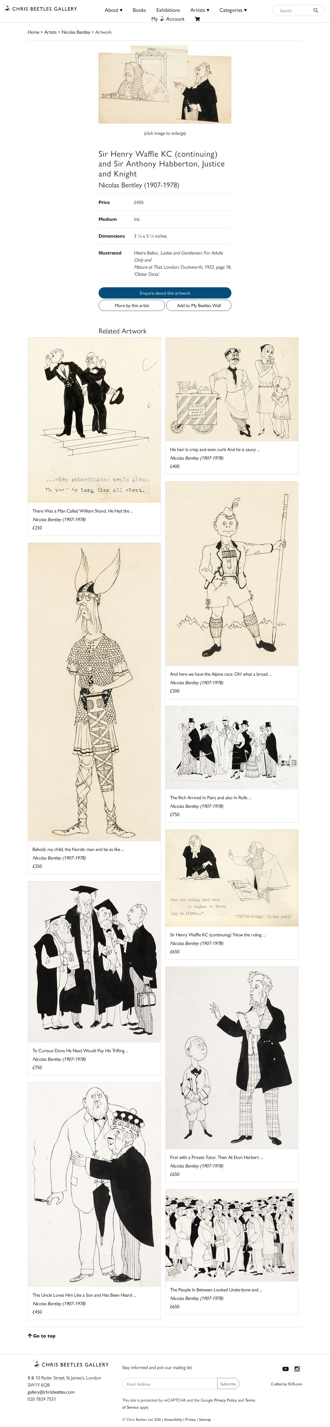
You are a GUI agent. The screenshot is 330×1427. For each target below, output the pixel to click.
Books (139, 9)
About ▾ (113, 9)
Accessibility (173, 1419)
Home (33, 31)
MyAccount (167, 18)
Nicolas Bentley (76, 31)
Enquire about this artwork (165, 292)
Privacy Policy (225, 1400)
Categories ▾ (233, 9)
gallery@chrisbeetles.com (51, 1391)
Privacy (190, 1419)
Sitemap (205, 1419)
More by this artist (132, 305)
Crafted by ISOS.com (286, 1384)
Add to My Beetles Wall (199, 305)
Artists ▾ (199, 9)
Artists (50, 31)
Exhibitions (168, 9)
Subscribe (228, 1384)
